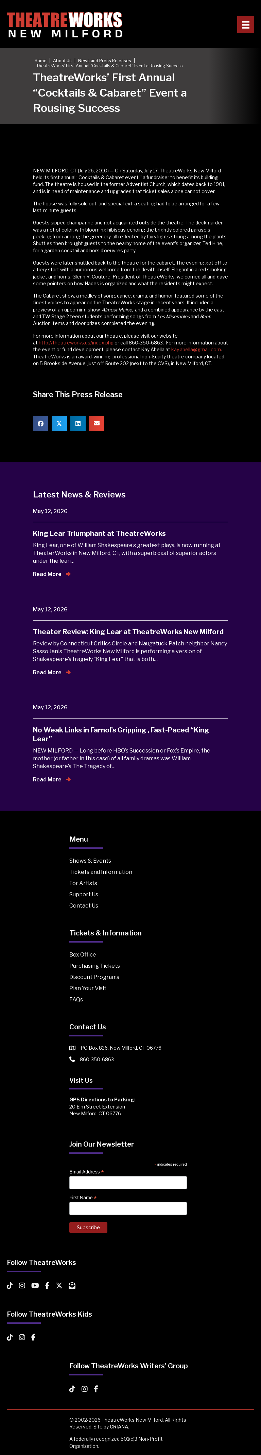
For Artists (83, 883)
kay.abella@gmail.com (196, 349)
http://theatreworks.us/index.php (76, 342)
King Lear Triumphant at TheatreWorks (99, 533)
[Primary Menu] (245, 24)
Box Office (82, 954)
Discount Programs (94, 977)
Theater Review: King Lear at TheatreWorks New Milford (128, 632)
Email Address (86, 1172)
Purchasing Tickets (94, 966)
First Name (83, 1198)
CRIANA (119, 1426)
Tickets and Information (100, 872)
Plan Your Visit (87, 988)
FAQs (76, 999)
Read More (52, 574)
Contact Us (83, 905)
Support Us (83, 894)
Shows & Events (90, 861)
